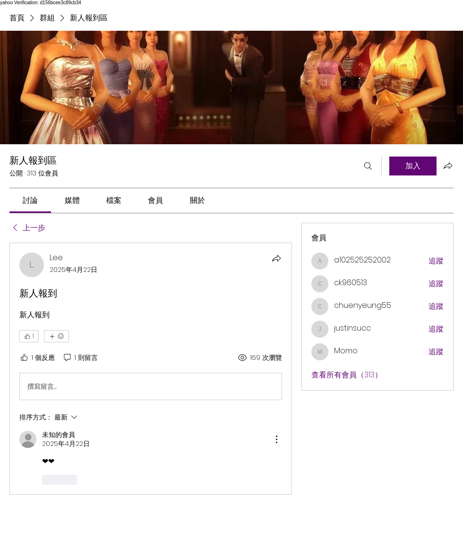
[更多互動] (56, 336)
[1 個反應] (37, 358)
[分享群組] (448, 165)
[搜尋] (368, 166)
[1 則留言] (80, 358)
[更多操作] (276, 439)
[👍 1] (28, 336)
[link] (30, 200)
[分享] (276, 258)
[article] (150, 368)
